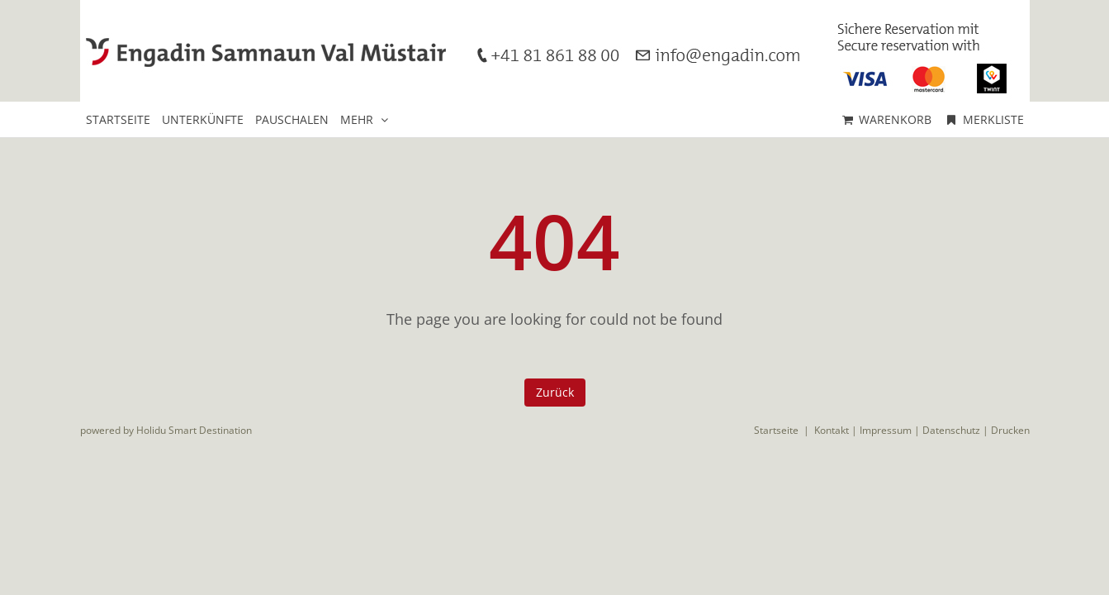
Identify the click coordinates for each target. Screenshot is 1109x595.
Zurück (555, 392)
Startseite (776, 430)
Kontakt (831, 430)
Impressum (886, 430)
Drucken (1010, 430)
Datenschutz (951, 430)
